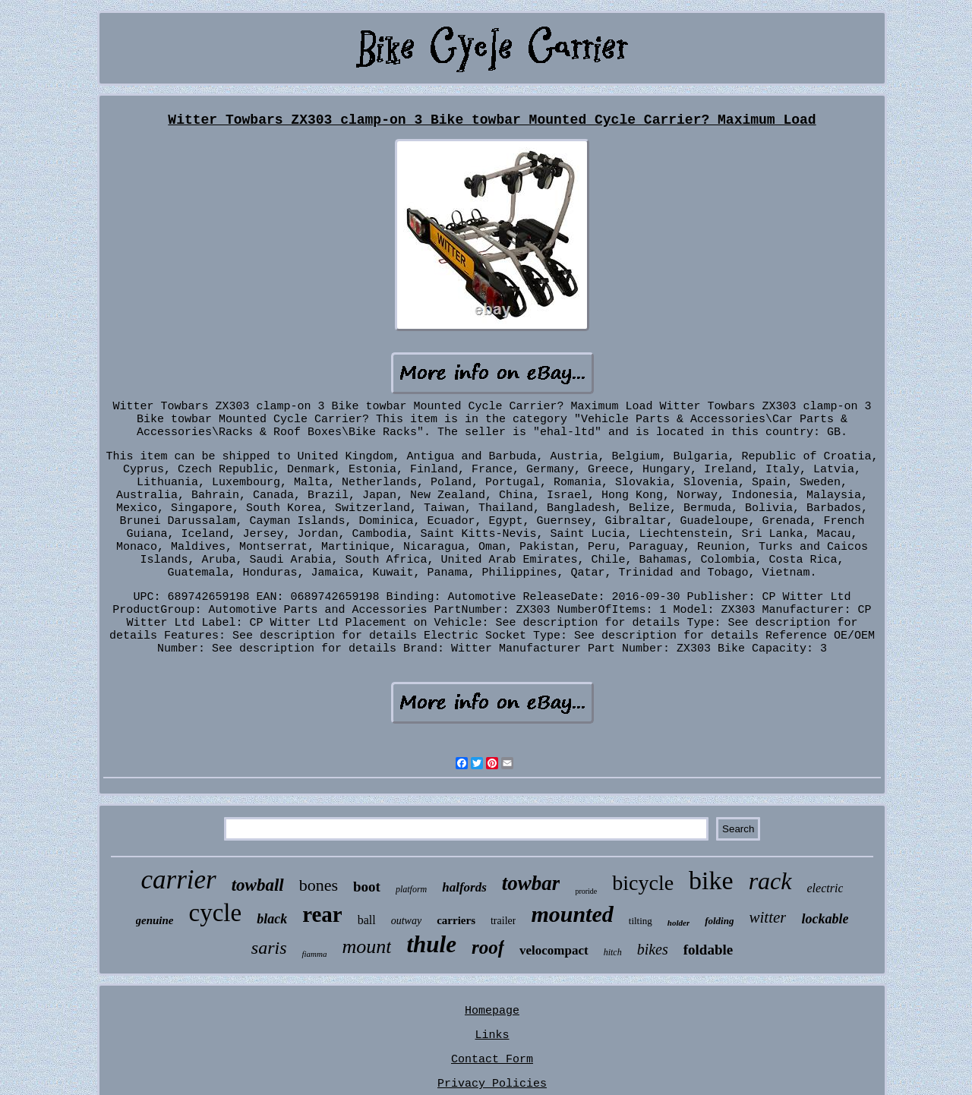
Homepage (492, 1011)
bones (318, 885)
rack (770, 881)
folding (719, 920)
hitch (613, 952)
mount (366, 947)
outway (406, 920)
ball (367, 920)
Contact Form (492, 1059)
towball (258, 885)
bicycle (643, 883)
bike (711, 880)
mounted (572, 913)
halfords (464, 887)
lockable (824, 918)
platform (411, 889)
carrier (178, 880)
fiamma (314, 953)
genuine (155, 920)
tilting (640, 920)
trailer (503, 920)
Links (492, 1035)
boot (366, 887)
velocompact (554, 950)
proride (586, 891)
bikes (652, 949)
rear (322, 914)
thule (431, 944)
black (272, 918)
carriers (456, 920)
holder (678, 922)
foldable (708, 950)
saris (269, 948)
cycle (215, 912)
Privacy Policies (492, 1084)
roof (488, 947)
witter (767, 917)
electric (825, 888)
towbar (531, 883)
